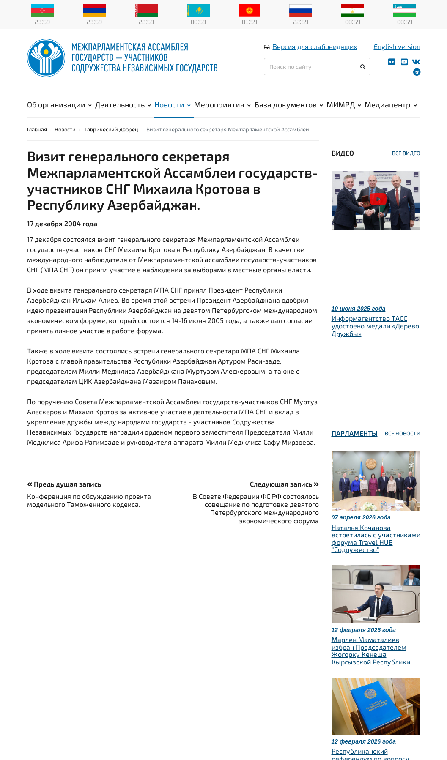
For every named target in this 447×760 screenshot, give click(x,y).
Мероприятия (222, 110)
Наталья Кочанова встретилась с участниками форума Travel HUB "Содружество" (376, 552)
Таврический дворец (111, 143)
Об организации (59, 110)
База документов (289, 110)
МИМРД (343, 110)
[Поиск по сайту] (317, 72)
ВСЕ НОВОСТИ (402, 447)
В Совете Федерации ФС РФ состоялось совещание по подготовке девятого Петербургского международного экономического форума (256, 522)
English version (397, 52)
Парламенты (355, 447)
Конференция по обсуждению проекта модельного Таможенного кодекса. (89, 514)
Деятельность (123, 110)
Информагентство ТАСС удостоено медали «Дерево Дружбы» (375, 339)
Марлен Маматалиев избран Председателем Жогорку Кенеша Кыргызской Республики (371, 665)
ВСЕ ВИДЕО (406, 167)
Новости (172, 110)
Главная (37, 143)
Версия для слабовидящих (315, 52)
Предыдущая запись (64, 498)
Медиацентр (391, 110)
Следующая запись (284, 498)
